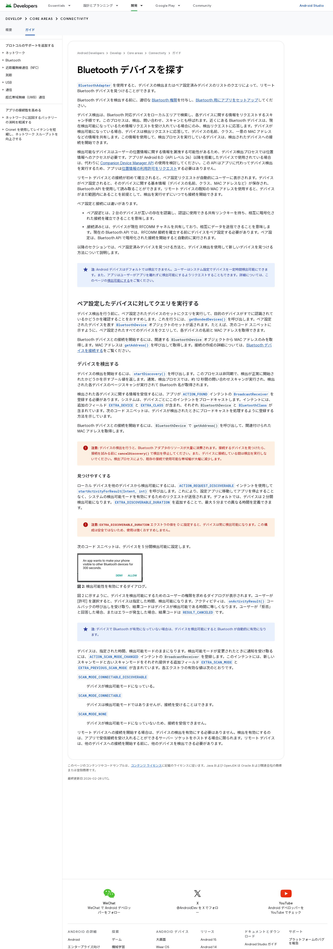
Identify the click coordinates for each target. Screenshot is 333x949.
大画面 (161, 939)
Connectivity (74, 19)
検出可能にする (118, 281)
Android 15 (208, 939)
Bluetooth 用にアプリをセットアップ (227, 100)
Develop (14, 19)
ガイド (176, 53)
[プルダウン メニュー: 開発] (143, 5)
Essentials (56, 5)
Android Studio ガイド (261, 944)
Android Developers (90, 53)
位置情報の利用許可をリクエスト (149, 168)
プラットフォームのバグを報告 (306, 941)
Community (202, 5)
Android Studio (311, 5)
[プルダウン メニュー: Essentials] (71, 5)
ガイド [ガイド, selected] (30, 30)
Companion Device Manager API (127, 163)
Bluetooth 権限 (164, 100)
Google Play (165, 5)
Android (74, 939)
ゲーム (117, 939)
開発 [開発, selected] (134, 5)
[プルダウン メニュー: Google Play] (181, 5)
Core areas (41, 19)
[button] (30, 53)
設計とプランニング (98, 5)
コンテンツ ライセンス (146, 766)
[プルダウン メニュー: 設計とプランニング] (119, 5)
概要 (9, 30)
